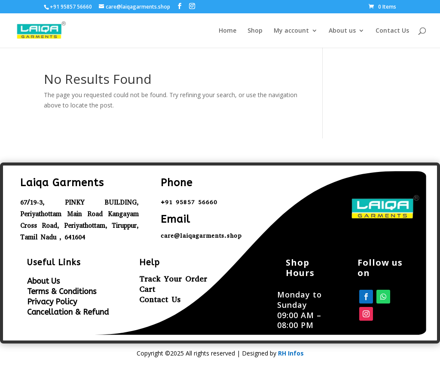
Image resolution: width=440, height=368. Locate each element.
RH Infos (291, 353)
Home (227, 31)
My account (291, 31)
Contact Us (392, 31)
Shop (255, 31)
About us (342, 31)
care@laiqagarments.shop (201, 236)
